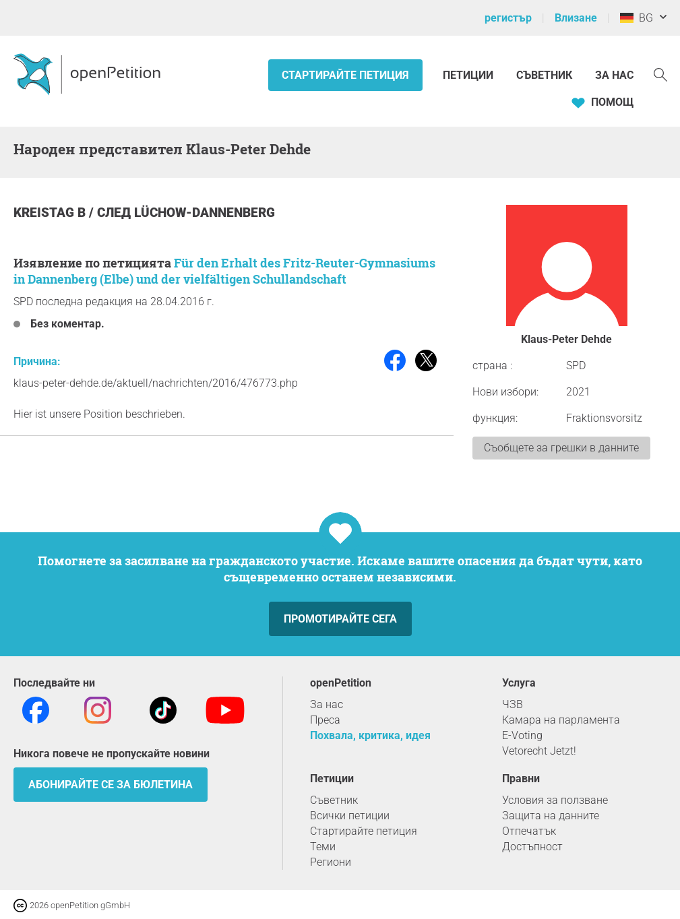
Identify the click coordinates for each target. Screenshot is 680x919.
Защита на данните (550, 815)
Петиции (469, 75)
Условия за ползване (555, 800)
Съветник (544, 75)
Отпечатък (529, 831)
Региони (330, 862)
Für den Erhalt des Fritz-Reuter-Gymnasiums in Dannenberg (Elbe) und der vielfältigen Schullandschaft (224, 271)
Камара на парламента (561, 720)
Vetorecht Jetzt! (539, 750)
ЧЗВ (512, 704)
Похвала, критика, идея (370, 735)
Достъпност (532, 846)
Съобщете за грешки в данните (561, 447)
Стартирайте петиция (345, 75)
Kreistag (45, 212)
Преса (325, 720)
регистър (508, 17)
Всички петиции (350, 815)
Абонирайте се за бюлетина (110, 784)
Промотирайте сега (340, 618)
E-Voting (522, 735)
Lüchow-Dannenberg (204, 212)
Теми (323, 846)
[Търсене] (660, 74)
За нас (614, 75)
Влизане (576, 17)
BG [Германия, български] (636, 17)
